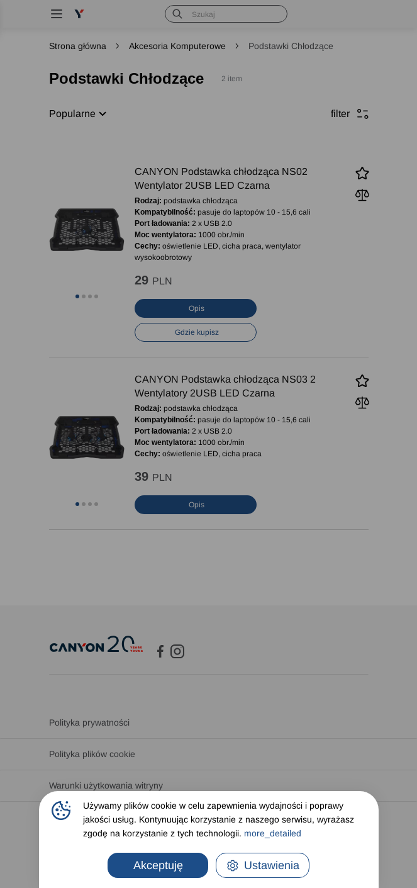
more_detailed (272, 833)
